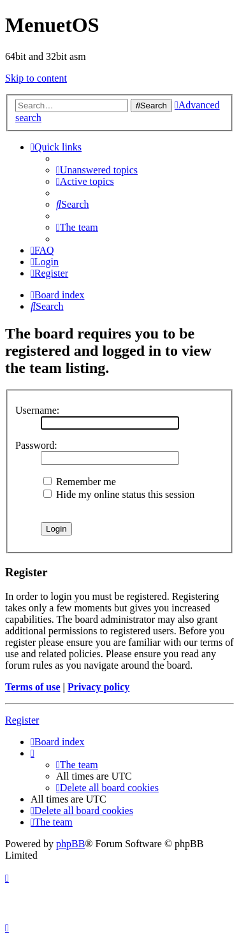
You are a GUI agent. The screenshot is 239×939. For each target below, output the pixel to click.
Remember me (79, 481)
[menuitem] (97, 169)
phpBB (70, 843)
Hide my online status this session (118, 494)
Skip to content (36, 78)
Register (22, 720)
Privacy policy (98, 686)
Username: (37, 410)
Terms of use (33, 686)
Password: (36, 445)
